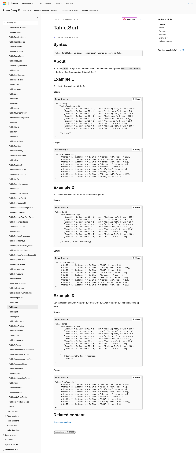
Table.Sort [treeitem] (13, 298)
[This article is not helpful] (183, 50)
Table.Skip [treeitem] (13, 293)
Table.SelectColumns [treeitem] (17, 274)
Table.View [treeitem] (13, 374)
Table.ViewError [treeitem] (15, 379)
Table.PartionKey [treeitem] (16, 142)
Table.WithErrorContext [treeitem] (18, 388)
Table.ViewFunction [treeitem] (17, 383)
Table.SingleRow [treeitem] (16, 289)
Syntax (162, 24)
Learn (56, 19)
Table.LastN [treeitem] (14, 99)
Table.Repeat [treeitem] (14, 222)
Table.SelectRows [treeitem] (16, 279)
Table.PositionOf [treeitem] (16, 156)
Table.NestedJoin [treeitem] (16, 132)
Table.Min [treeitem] (13, 123)
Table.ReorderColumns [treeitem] (18, 218)
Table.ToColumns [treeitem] (16, 322)
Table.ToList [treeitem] (14, 327)
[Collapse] (37, 17)
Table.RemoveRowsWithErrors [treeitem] (21, 208)
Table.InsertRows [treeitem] (16, 71)
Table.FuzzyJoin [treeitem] (15, 52)
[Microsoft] (4, 3)
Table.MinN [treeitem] (13, 128)
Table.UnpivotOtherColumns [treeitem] (20, 369)
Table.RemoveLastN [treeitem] (17, 194)
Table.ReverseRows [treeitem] (17, 260)
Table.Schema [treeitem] (15, 270)
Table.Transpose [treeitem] (16, 360)
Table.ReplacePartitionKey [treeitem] (20, 241)
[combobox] (20, 23)
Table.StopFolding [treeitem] (16, 317)
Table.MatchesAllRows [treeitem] (18, 104)
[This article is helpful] (180, 50)
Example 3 (163, 38)
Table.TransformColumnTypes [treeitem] (21, 350)
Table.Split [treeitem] (13, 303)
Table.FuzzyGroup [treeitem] (16, 47)
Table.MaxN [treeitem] (14, 118)
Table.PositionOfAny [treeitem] (17, 161)
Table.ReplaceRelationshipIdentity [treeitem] (23, 246)
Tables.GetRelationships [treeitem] (19, 393)
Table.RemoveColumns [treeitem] (18, 184)
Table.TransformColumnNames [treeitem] (21, 341)
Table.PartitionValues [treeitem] (17, 147)
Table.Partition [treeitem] (15, 137)
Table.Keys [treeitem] (13, 90)
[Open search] (183, 3)
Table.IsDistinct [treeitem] (15, 75)
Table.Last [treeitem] (13, 94)
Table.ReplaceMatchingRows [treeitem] (21, 237)
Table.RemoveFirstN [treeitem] (17, 189)
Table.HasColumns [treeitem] (17, 66)
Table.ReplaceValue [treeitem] (17, 255)
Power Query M (69, 19)
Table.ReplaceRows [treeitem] (17, 251)
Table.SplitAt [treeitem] (14, 308)
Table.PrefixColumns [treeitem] (17, 166)
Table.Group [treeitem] (14, 61)
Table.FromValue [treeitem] (16, 42)
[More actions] (140, 19)
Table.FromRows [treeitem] (16, 38)
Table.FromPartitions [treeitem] (17, 28)
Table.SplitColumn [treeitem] (16, 312)
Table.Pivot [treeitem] (13, 151)
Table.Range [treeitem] (14, 180)
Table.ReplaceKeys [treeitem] (17, 232)
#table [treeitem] (11, 398)
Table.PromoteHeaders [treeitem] (18, 175)
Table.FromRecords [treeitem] (17, 33)
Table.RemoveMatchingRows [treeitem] (21, 199)
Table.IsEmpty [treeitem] (15, 80)
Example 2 (163, 34)
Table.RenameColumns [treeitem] (18, 213)
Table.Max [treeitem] (13, 113)
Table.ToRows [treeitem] (15, 336)
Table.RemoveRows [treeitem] (17, 203)
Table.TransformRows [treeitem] (18, 355)
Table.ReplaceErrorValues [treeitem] (19, 227)
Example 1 (163, 31)
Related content (165, 41)
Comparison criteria (63, 422)
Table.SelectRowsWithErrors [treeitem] (20, 284)
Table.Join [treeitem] (13, 85)
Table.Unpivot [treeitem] (14, 364)
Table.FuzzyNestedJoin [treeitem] (18, 57)
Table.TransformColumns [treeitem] (19, 346)
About (161, 28)
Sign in (190, 3)
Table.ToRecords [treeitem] (16, 331)
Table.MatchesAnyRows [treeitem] (19, 109)
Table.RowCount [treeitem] (16, 265)
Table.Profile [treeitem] (14, 170)
